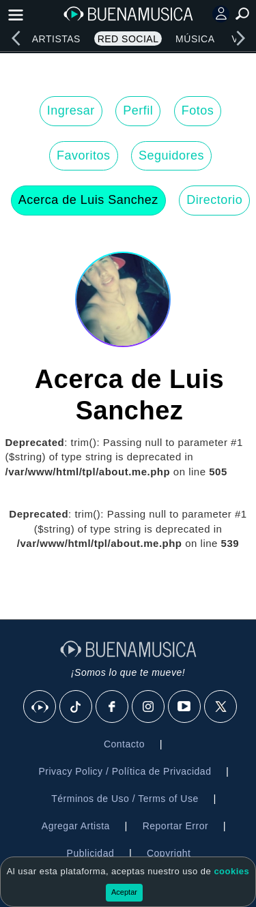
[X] (221, 707)
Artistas (56, 38)
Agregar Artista (76, 825)
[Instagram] (148, 707)
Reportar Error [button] (175, 825)
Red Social (128, 38)
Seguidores (171, 155)
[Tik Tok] (76, 707)
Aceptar (124, 892)
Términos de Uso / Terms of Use (124, 798)
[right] (240, 38)
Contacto (124, 744)
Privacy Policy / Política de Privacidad (124, 771)
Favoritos (84, 155)
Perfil (138, 110)
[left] (16, 38)
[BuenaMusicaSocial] (40, 707)
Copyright (168, 853)
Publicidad (91, 853)
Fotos (198, 110)
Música (194, 38)
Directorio (214, 200)
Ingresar (71, 110)
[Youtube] (185, 707)
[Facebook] (112, 707)
